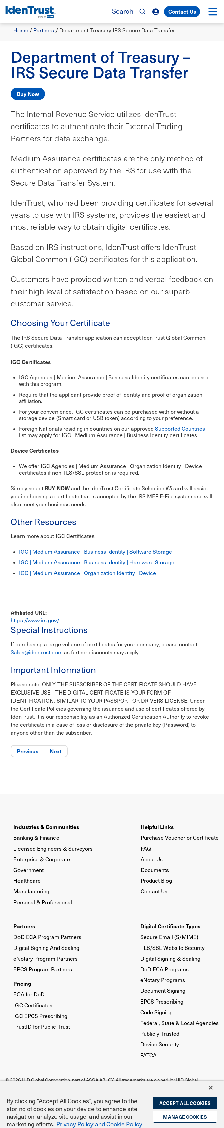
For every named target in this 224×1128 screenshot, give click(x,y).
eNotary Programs (162, 979)
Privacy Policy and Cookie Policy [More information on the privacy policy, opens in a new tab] (99, 1124)
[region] (112, 1104)
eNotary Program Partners (45, 958)
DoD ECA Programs (164, 969)
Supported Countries (180, 428)
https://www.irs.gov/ (35, 620)
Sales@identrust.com (37, 652)
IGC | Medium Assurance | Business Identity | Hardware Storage (96, 562)
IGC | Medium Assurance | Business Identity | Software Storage (95, 551)
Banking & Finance (36, 837)
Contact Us (182, 11)
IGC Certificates (32, 1005)
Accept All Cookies (185, 1102)
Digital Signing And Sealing (46, 947)
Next (56, 751)
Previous (27, 751)
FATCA (148, 1055)
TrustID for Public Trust (41, 1026)
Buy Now (28, 93)
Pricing (22, 983)
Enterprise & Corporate (41, 859)
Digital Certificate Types (170, 926)
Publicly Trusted (159, 1033)
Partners (43, 30)
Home (20, 30)
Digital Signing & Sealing (170, 958)
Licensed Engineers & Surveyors (53, 848)
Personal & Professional (42, 902)
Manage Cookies (185, 1116)
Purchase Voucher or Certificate (180, 837)
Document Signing (162, 990)
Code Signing (156, 1012)
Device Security (159, 1044)
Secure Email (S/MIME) (169, 936)
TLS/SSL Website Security (172, 947)
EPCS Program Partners (42, 969)
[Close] (211, 1088)
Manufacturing (31, 891)
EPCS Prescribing (161, 1001)
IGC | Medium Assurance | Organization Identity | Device (88, 572)
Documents (155, 869)
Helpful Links (157, 826)
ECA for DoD (29, 994)
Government (28, 869)
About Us (152, 859)
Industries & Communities (46, 826)
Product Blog (156, 880)
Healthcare (27, 880)
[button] (213, 11)
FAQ (146, 848)
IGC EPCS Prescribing (40, 1015)
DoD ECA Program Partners (47, 936)
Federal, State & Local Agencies (179, 1022)
